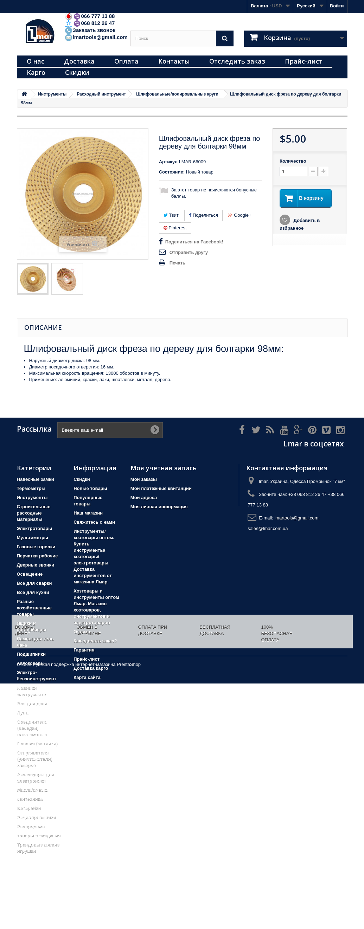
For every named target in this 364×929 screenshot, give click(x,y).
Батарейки (29, 808)
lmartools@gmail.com (96, 37)
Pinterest (175, 227)
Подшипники (31, 654)
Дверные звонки (36, 565)
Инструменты (32, 497)
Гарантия (84, 650)
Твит (171, 215)
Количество (293, 161)
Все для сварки (34, 583)
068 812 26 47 (89, 23)
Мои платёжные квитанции (161, 488)
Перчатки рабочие (37, 555)
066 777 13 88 (89, 16)
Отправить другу (189, 252)
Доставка (79, 61)
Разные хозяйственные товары (34, 608)
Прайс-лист (304, 61)
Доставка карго (91, 668)
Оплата (126, 61)
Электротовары (34, 528)
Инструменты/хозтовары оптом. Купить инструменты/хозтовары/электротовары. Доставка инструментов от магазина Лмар (94, 556)
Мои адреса (143, 497)
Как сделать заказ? (95, 640)
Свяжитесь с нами (94, 522)
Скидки (77, 72)
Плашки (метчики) (37, 743)
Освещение (30, 574)
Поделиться (203, 215)
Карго (36, 72)
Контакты (174, 61)
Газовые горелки (36, 546)
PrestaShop (129, 909)
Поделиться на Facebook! (194, 241)
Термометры (31, 488)
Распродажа (31, 826)
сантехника (30, 799)
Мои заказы (143, 479)
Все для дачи (32, 703)
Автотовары (31, 663)
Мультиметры (32, 537)
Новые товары (90, 488)
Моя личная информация (159, 506)
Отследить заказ (237, 61)
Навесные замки (35, 479)
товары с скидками (38, 835)
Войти (337, 5)
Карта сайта (87, 677)
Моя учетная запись (163, 468)
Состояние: (172, 172)
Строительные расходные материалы (34, 513)
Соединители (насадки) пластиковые (32, 728)
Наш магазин (88, 513)
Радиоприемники (36, 817)
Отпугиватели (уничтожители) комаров (34, 759)
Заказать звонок (89, 30)
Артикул (168, 161)
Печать (177, 263)
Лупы (23, 712)
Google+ (239, 215)
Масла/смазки (33, 789)
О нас (35, 61)
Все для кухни (33, 592)
